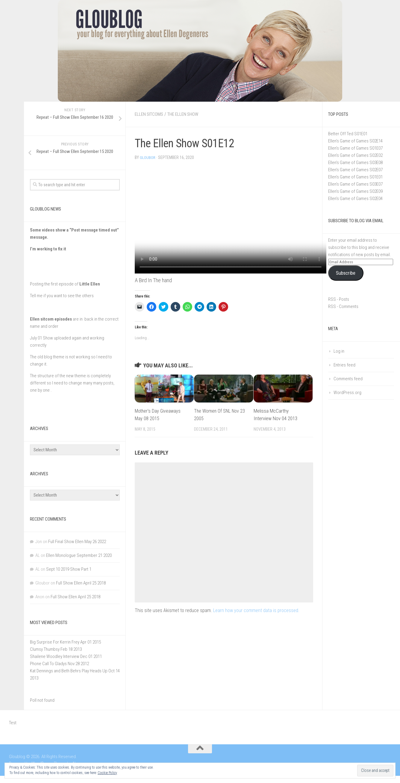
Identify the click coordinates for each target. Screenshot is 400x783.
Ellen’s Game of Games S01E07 (355, 148)
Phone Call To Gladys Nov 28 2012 (59, 663)
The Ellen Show (188, 114)
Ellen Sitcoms (151, 114)
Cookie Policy (107, 773)
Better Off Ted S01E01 (347, 133)
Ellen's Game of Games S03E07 (355, 184)
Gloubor (148, 157)
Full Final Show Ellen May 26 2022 (77, 541)
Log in (339, 351)
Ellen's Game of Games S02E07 (355, 169)
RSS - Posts (338, 299)
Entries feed (344, 365)
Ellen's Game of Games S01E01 (355, 177)
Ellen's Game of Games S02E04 (355, 198)
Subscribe (345, 273)
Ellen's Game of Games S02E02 (355, 155)
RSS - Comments (343, 306)
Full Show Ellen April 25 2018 (81, 583)
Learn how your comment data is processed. (256, 610)
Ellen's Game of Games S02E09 (355, 191)
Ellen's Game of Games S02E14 (355, 141)
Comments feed (348, 378)
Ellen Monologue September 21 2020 (79, 555)
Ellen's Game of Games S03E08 (355, 162)
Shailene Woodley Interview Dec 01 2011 (66, 656)
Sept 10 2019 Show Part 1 (68, 569)
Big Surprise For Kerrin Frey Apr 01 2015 (65, 642)
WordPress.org (347, 392)
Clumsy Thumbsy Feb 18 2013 (56, 649)
